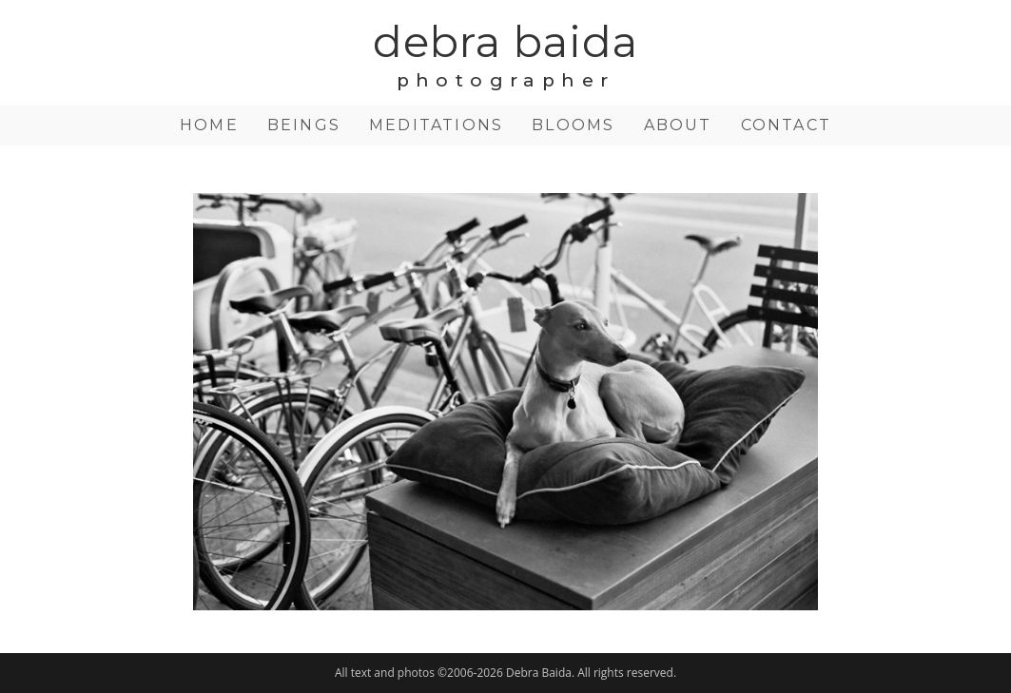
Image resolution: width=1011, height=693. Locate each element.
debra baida (505, 51)
